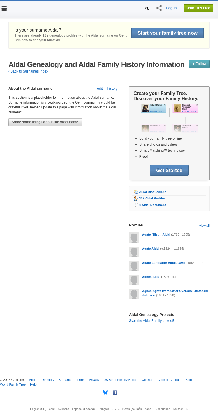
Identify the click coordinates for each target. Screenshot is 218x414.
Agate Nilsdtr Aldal (156, 234)
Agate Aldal (150, 248)
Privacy (94, 379)
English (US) (38, 409)
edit (100, 89)
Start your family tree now (167, 33)
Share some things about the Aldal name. (45, 122)
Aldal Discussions (152, 192)
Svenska (63, 409)
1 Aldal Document (152, 205)
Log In (171, 8)
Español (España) (83, 409)
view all (204, 225)
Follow (199, 64)
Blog (188, 379)
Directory (48, 379)
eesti (52, 409)
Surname (65, 379)
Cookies (147, 379)
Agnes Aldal (151, 276)
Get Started (169, 170)
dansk (149, 409)
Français (103, 409)
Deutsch (178, 409)
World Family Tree (13, 384)
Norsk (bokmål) (132, 409)
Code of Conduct (169, 379)
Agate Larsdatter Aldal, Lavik (163, 262)
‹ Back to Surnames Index (28, 71)
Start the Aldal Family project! (151, 321)
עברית (116, 409)
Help (33, 384)
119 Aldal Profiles (152, 198)
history (112, 89)
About (33, 379)
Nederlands (162, 409)
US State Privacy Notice (120, 379)
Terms (80, 379)
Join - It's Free (198, 8)
